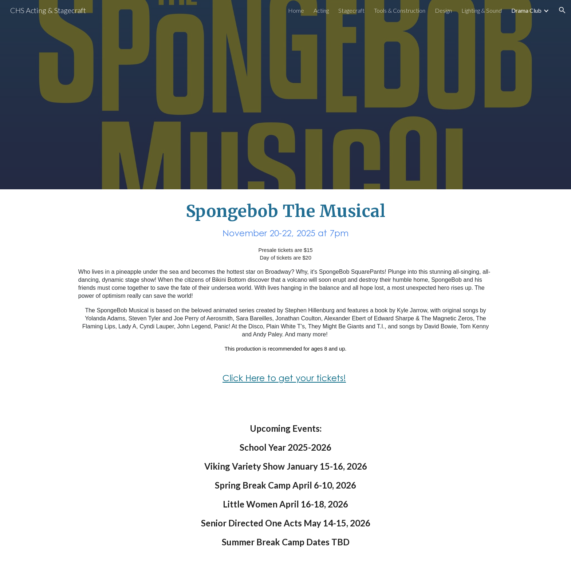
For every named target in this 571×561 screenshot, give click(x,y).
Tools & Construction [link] (399, 10)
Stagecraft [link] (351, 10)
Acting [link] (321, 10)
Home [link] (296, 10)
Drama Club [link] (526, 10)
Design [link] (443, 10)
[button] (562, 10)
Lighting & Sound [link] (481, 10)
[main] (285, 299)
